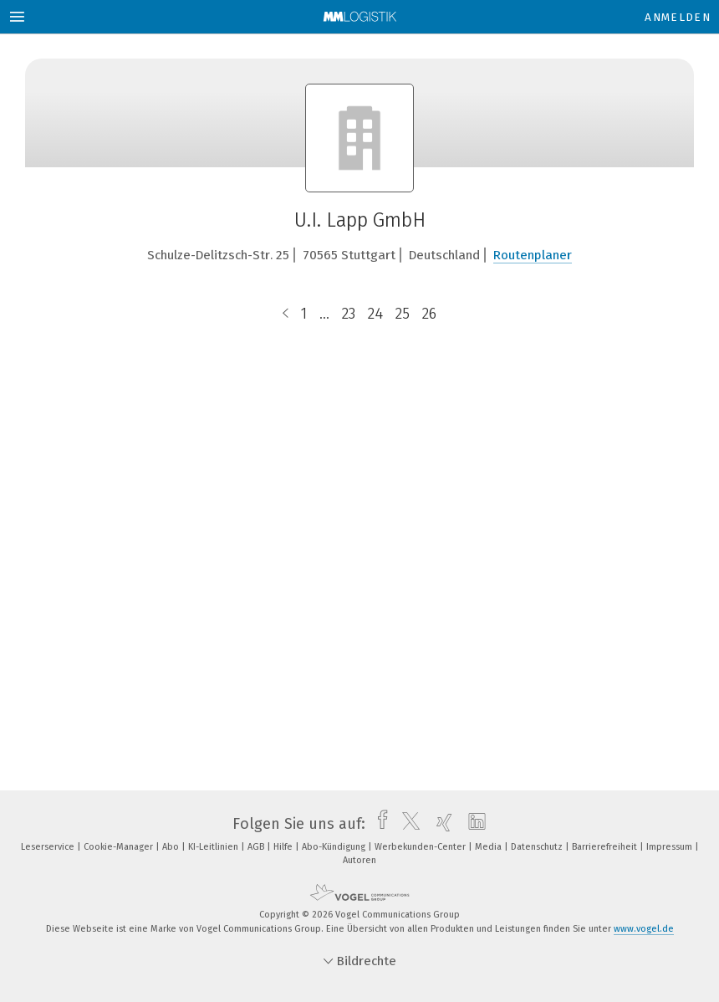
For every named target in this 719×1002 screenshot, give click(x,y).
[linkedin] (472, 824)
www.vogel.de (644, 928)
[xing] (440, 824)
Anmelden (678, 17)
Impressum (670, 846)
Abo (171, 846)
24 (375, 313)
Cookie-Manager (120, 846)
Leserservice (49, 846)
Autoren (359, 860)
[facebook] (378, 824)
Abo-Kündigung (335, 846)
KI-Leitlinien (214, 846)
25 (402, 313)
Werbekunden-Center (421, 846)
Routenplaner (532, 255)
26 (429, 313)
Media (489, 846)
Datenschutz (538, 846)
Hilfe (284, 846)
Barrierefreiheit (606, 846)
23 (348, 313)
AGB (257, 846)
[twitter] (406, 824)
